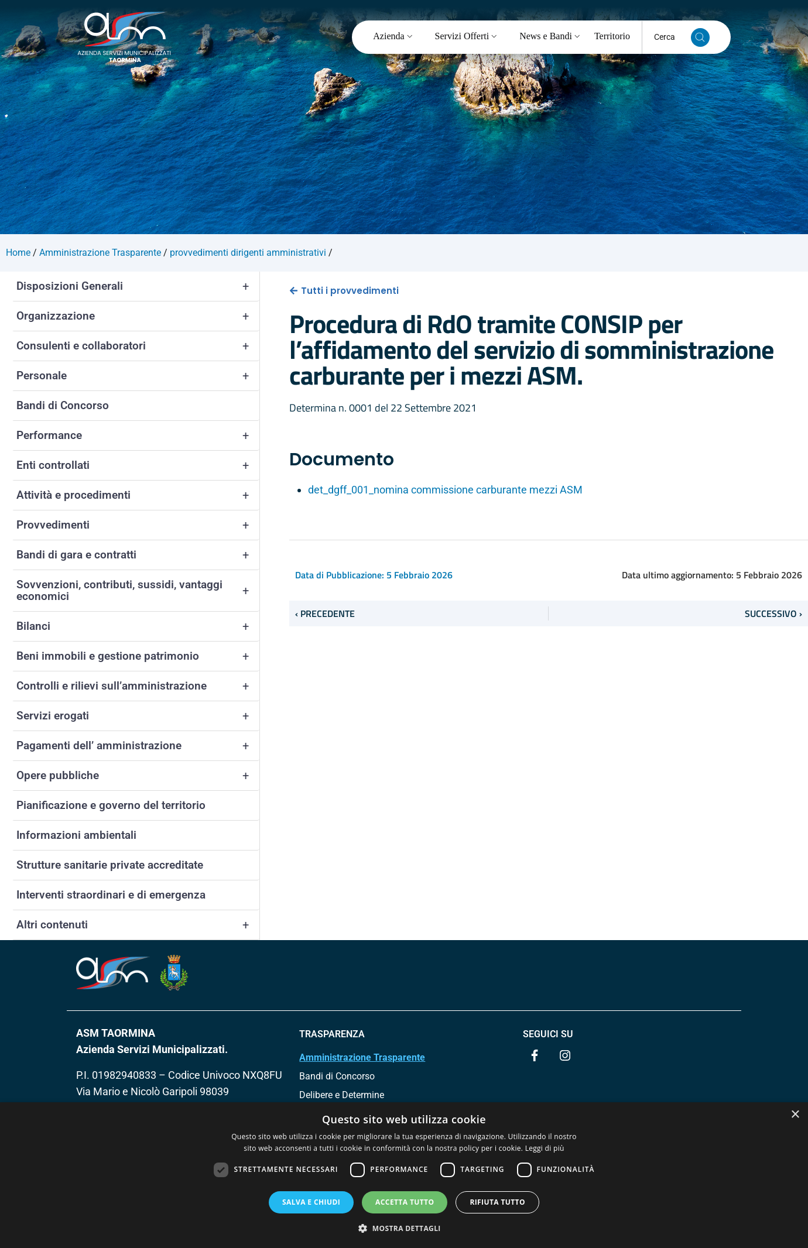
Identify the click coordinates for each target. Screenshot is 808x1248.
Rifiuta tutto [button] (497, 1202)
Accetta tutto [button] (404, 1202)
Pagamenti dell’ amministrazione (137, 745)
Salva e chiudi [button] (311, 1202)
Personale (137, 375)
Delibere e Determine (341, 1094)
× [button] (794, 1114)
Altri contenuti (137, 925)
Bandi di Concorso (62, 405)
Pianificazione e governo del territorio (111, 805)
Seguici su (548, 1034)
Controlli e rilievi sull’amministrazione (137, 686)
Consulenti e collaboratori (137, 346)
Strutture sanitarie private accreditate (109, 865)
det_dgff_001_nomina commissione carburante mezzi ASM (445, 490)
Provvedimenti (137, 525)
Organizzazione (137, 316)
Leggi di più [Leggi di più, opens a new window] (544, 1148)
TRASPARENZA (332, 1034)
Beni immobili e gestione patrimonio (137, 656)
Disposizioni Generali (137, 286)
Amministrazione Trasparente (362, 1057)
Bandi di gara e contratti (137, 555)
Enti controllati (137, 465)
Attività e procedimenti (137, 495)
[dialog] (404, 1175)
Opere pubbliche (137, 775)
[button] (404, 1228)
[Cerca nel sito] (700, 37)
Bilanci (137, 626)
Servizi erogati (137, 716)
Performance (137, 435)
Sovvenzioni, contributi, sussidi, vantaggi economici (137, 590)
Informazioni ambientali (76, 835)
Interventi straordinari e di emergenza (111, 894)
